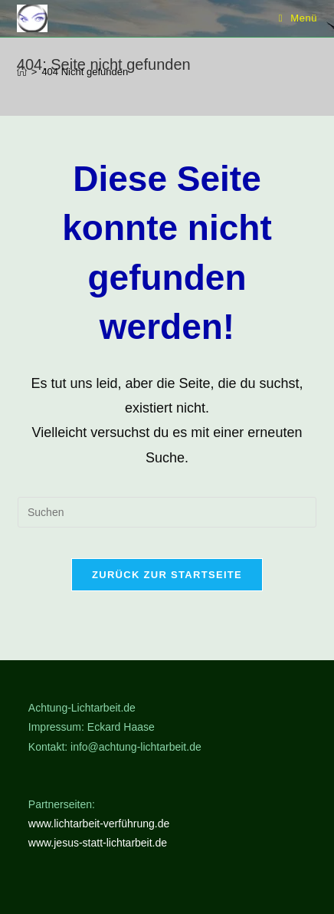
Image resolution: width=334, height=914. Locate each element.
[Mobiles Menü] (298, 18)
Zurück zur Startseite (167, 574)
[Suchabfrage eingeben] (167, 512)
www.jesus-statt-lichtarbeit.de (97, 843)
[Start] (22, 71)
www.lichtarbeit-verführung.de (98, 823)
